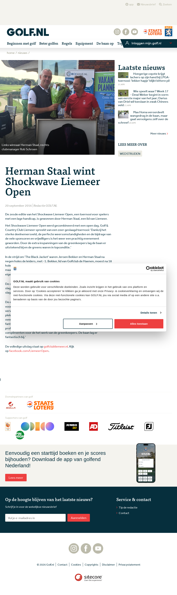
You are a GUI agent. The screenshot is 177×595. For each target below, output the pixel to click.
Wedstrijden (130, 153)
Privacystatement (129, 564)
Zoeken (167, 4)
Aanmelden (78, 518)
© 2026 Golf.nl (45, 564)
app (131, 4)
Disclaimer (108, 564)
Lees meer (16, 477)
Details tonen (149, 312)
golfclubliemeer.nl (56, 346)
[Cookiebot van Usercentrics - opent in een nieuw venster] (148, 268)
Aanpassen (88, 323)
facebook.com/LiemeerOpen (29, 351)
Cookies (76, 564)
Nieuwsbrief (148, 4)
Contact (124, 513)
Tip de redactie (128, 507)
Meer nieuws (159, 133)
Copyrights (91, 564)
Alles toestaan (139, 323)
